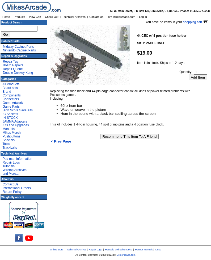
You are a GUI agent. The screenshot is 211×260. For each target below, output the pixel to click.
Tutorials (8, 166)
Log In (143, 16)
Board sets (10, 88)
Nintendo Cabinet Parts (19, 50)
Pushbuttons (11, 136)
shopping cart (195, 22)
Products (19, 16)
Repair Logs (11, 162)
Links (158, 249)
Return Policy (12, 192)
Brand (7, 92)
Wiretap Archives (15, 170)
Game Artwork (13, 103)
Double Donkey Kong (18, 73)
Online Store (56, 249)
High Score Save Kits (18, 110)
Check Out (51, 16)
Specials (9, 140)
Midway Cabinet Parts (18, 46)
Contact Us (96, 16)
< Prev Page (61, 141)
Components (12, 95)
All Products (10, 84)
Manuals (9, 129)
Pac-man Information (17, 159)
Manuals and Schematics (118, 249)
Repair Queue (13, 69)
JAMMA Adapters (15, 121)
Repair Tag (10, 61)
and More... (11, 174)
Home (6, 16)
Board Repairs (13, 65)
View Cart (35, 16)
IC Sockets (10, 114)
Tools (6, 144)
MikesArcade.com (126, 255)
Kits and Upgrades (16, 125)
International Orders (17, 188)
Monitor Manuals (144, 249)
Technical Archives (74, 16)
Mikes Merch (12, 133)
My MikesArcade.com (121, 16)
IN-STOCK (10, 118)
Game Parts (11, 106)
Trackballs (9, 147)
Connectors (11, 99)
